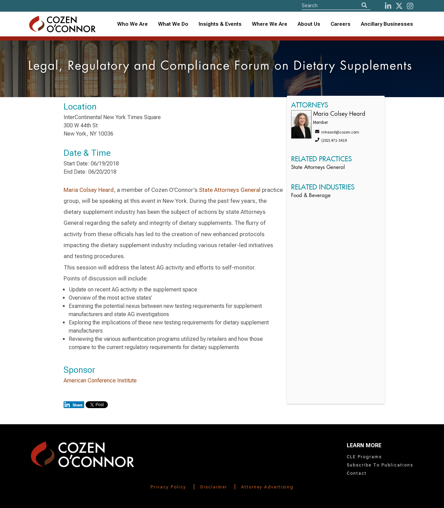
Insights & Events (220, 24)
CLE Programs (364, 456)
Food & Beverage (311, 195)
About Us (309, 24)
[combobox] (220, 24)
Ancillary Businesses (387, 24)
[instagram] (410, 6)
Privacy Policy (168, 487)
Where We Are (269, 24)
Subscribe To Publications (380, 465)
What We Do (173, 24)
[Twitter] (399, 6)
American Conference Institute (100, 380)
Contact (357, 473)
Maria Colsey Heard (89, 189)
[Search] (364, 5)
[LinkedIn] (388, 6)
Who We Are (132, 24)
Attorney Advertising (267, 487)
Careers (341, 24)
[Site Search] (336, 5)
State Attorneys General (229, 189)
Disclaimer (213, 487)
